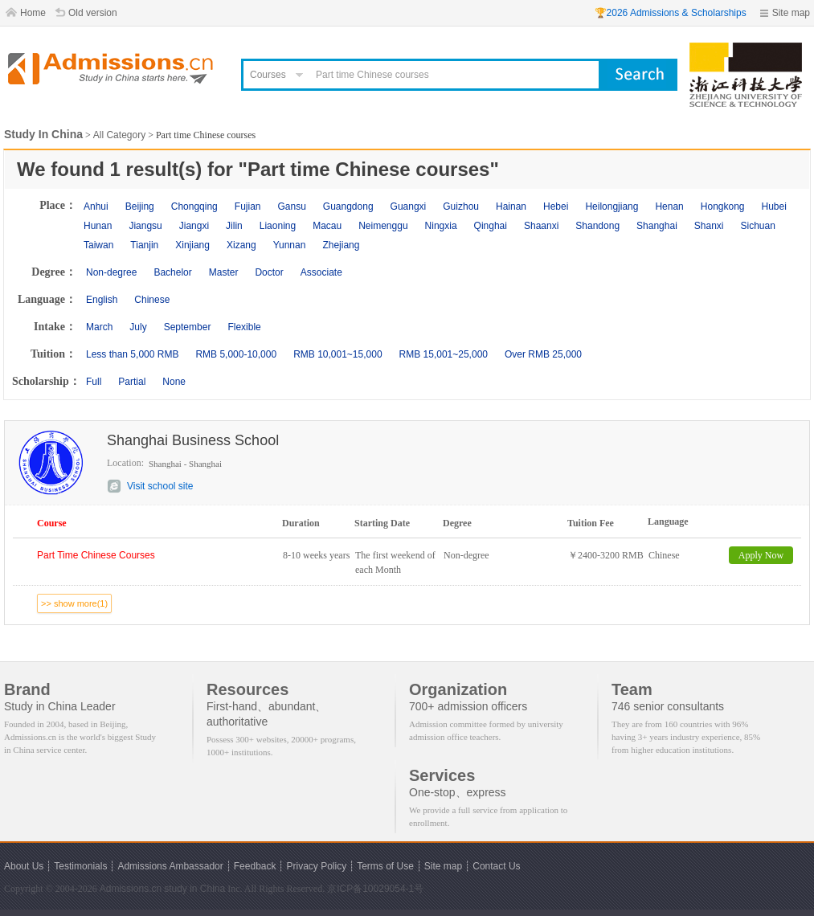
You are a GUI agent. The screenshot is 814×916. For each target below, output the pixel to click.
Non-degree (111, 272)
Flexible (243, 327)
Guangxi (409, 206)
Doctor (269, 272)
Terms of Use (385, 866)
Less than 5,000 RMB (132, 354)
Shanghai (656, 225)
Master (224, 272)
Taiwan (98, 245)
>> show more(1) (74, 603)
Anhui (96, 206)
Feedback (255, 866)
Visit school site (160, 486)
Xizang (241, 245)
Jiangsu (145, 225)
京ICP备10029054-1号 (375, 888)
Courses (268, 74)
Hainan (511, 206)
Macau (327, 225)
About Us (23, 866)
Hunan (98, 225)
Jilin (234, 225)
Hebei (555, 206)
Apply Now (760, 555)
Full (93, 381)
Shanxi (709, 225)
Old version (92, 12)
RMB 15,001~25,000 (443, 354)
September (187, 327)
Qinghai (490, 225)
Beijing (139, 206)
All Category (119, 135)
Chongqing (194, 206)
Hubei (774, 206)
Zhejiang (340, 245)
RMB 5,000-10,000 (235, 354)
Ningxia (441, 225)
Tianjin (144, 245)
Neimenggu (382, 225)
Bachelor (172, 272)
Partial (131, 381)
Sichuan (758, 225)
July (137, 327)
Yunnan (289, 245)
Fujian (248, 206)
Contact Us (496, 866)
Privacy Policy (316, 866)
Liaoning (278, 225)
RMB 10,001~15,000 (337, 354)
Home (33, 12)
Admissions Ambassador (170, 866)
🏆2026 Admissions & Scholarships (671, 12)
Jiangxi (194, 225)
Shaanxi (541, 225)
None (174, 381)
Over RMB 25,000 (543, 354)
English (101, 299)
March (99, 327)
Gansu (291, 206)
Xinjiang (192, 245)
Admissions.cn (131, 888)
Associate (321, 272)
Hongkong (723, 206)
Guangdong (348, 206)
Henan (669, 206)
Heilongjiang (611, 206)
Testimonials (80, 866)
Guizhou (461, 206)
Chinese (152, 299)
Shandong (597, 225)
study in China (194, 888)
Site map (791, 12)
